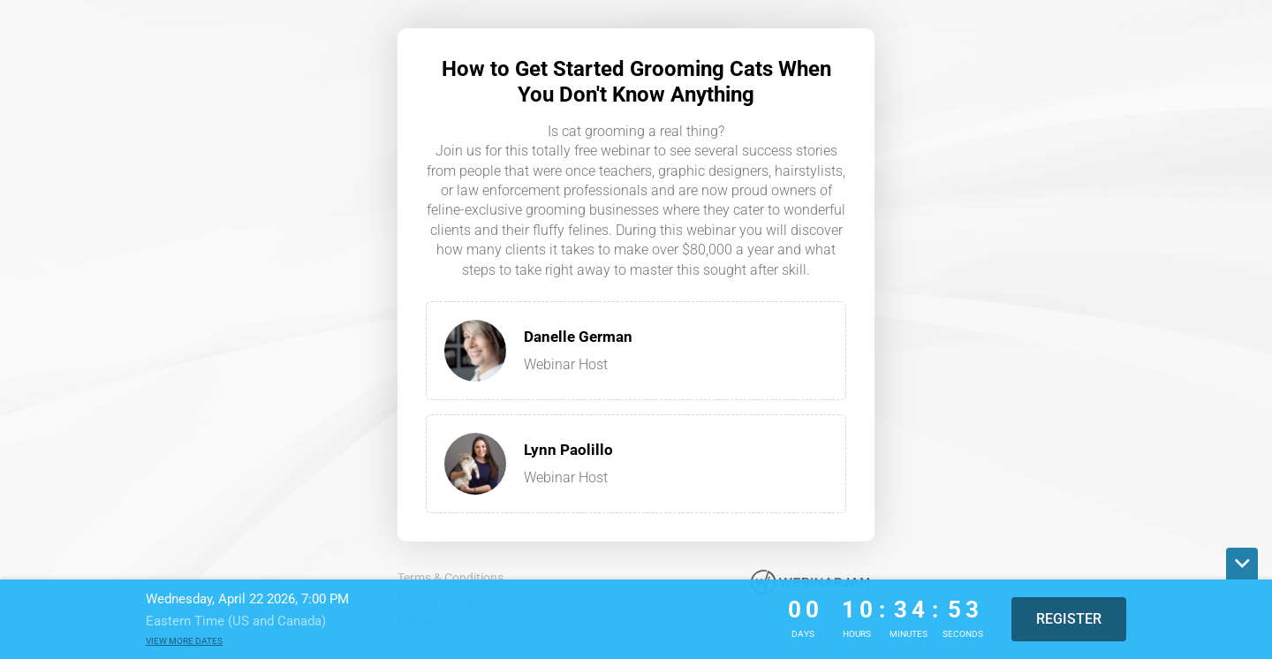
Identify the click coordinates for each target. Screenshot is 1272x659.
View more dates (184, 641)
